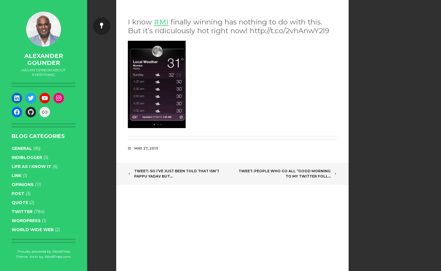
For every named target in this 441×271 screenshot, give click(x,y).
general (22, 148)
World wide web (33, 229)
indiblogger (27, 157)
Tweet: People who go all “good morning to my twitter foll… (288, 173)
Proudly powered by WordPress (43, 251)
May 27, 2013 (146, 148)
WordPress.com (57, 256)
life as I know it (31, 166)
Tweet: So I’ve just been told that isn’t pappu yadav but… (173, 173)
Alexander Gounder (43, 59)
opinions (23, 184)
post (18, 193)
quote (20, 202)
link (16, 175)
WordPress (26, 220)
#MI (161, 21)
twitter (22, 211)
